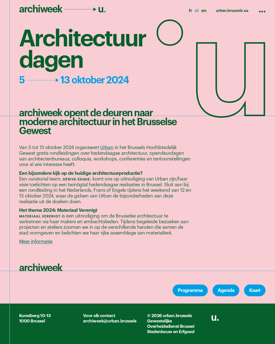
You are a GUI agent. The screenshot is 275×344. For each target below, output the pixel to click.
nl (196, 11)
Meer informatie (36, 241)
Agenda (226, 290)
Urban (106, 147)
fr (190, 11)
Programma (190, 290)
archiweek (62, 9)
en (203, 11)
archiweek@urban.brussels (110, 321)
